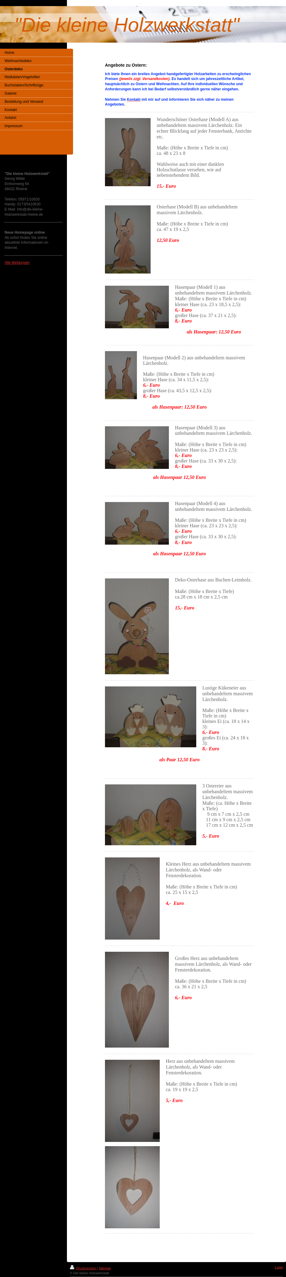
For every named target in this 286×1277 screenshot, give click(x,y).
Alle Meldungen (17, 262)
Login (279, 1267)
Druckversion (83, 1268)
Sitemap (105, 1268)
